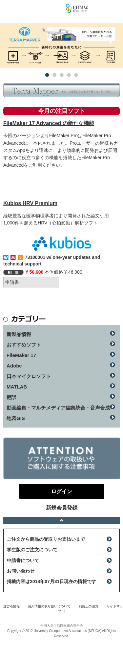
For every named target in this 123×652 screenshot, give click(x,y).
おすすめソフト (24, 344)
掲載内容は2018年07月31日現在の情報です (51, 581)
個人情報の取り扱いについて (49, 606)
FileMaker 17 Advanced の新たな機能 (48, 123)
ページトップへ (61, 520)
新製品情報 (19, 334)
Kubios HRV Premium (30, 203)
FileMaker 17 (21, 355)
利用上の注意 (88, 606)
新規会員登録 (61, 508)
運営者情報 (11, 606)
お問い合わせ (20, 571)
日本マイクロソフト (29, 376)
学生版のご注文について (32, 549)
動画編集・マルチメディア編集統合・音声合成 (58, 407)
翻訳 (11, 397)
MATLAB (17, 386)
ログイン (114, 10)
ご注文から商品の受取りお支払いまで (46, 539)
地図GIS (16, 418)
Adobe (14, 365)
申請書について (23, 560)
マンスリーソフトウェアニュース (32, 8)
